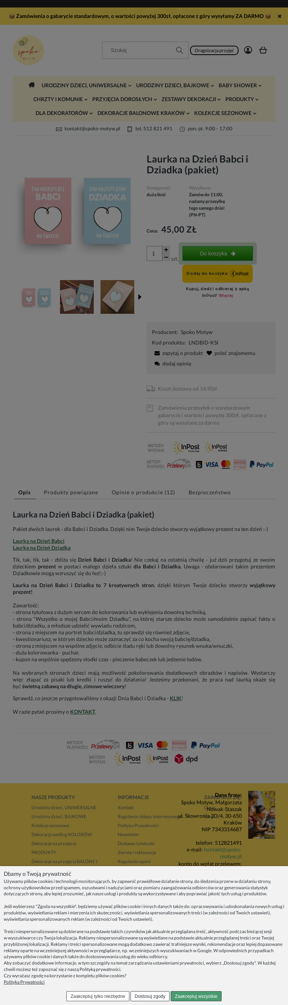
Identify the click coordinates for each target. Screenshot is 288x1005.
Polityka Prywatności (24, 982)
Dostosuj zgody (150, 996)
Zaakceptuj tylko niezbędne (97, 996)
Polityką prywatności (100, 969)
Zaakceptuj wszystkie (196, 996)
